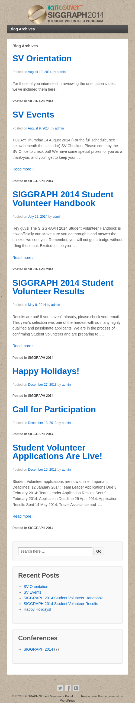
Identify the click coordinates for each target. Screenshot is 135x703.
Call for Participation (54, 409)
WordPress (67, 700)
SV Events (33, 114)
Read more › (23, 169)
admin (61, 72)
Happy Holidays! (45, 371)
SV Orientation (42, 58)
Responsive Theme (94, 696)
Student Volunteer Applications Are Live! (57, 452)
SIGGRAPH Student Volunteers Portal (48, 696)
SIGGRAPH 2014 (40, 101)
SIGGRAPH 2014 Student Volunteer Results (63, 287)
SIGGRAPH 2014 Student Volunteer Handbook (63, 198)
